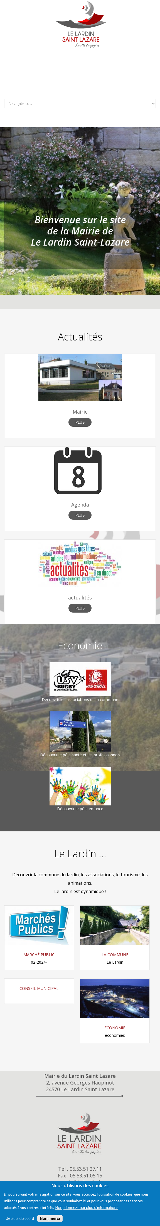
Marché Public (39, 954)
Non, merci (50, 1218)
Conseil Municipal (38, 988)
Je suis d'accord (20, 1218)
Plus (80, 422)
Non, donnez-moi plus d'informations (86, 1207)
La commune (115, 954)
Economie (114, 1027)
